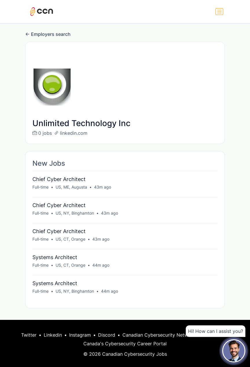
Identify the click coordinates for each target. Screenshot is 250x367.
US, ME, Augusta (71, 187)
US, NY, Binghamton (75, 213)
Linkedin (53, 335)
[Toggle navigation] (219, 11)
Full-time (40, 187)
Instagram (80, 335)
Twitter (28, 335)
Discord (106, 335)
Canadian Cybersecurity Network (158, 335)
